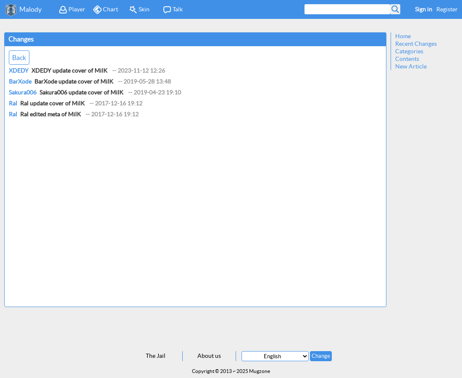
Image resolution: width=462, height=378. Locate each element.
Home (403, 36)
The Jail (155, 355)
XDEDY (19, 70)
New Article (411, 66)
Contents (407, 58)
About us (209, 355)
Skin (139, 9)
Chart (105, 9)
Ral (13, 103)
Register (447, 9)
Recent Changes (416, 43)
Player (72, 9)
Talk (173, 9)
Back (19, 57)
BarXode (20, 81)
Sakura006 (23, 92)
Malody (30, 9)
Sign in (423, 9)
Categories (409, 51)
